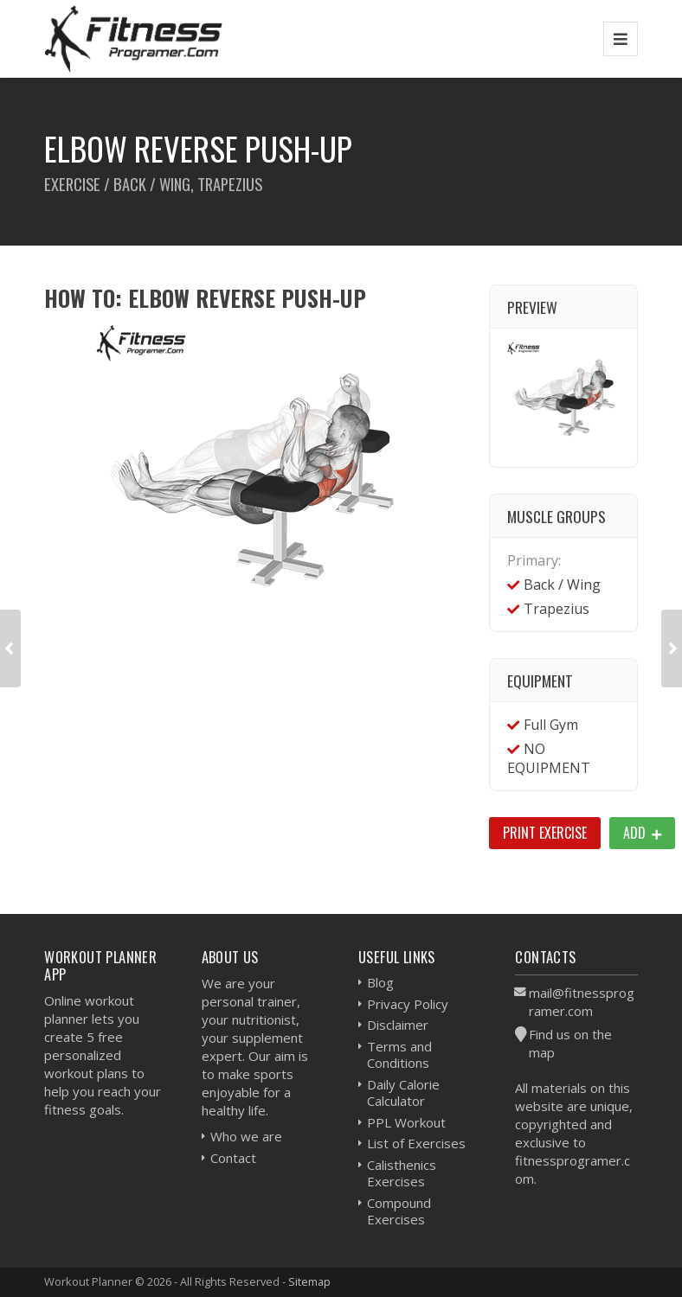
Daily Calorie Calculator (403, 1093)
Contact (233, 1157)
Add (642, 832)
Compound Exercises (399, 1211)
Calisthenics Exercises (401, 1173)
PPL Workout (406, 1122)
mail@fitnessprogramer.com (581, 1001)
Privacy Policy (407, 1004)
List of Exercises (416, 1143)
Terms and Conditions (399, 1055)
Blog (380, 982)
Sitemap (309, 1281)
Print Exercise (545, 832)
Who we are (246, 1136)
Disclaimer (397, 1024)
